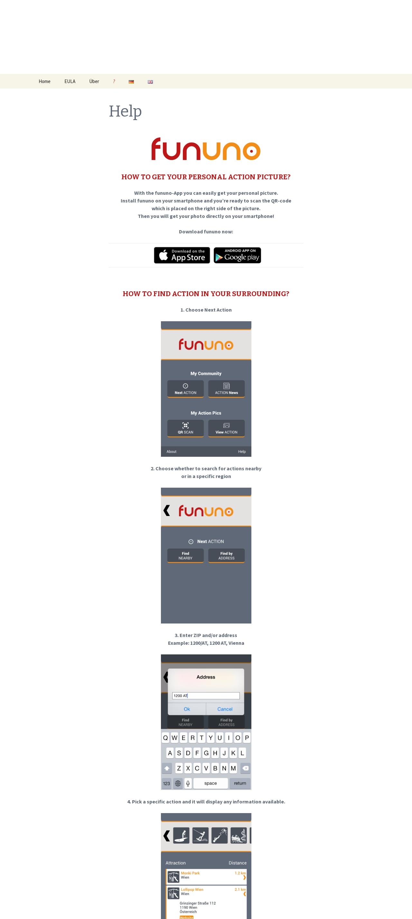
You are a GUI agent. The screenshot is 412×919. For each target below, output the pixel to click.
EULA (69, 81)
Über (94, 81)
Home (45, 81)
